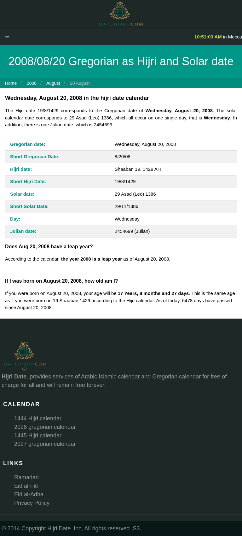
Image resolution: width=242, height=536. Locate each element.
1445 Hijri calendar (37, 435)
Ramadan (26, 477)
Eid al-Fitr (26, 486)
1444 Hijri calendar (37, 418)
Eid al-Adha (28, 494)
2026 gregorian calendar (45, 427)
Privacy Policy (31, 503)
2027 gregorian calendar (45, 444)
